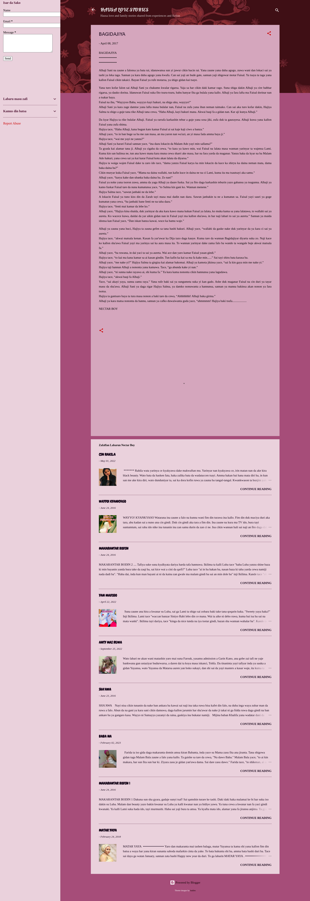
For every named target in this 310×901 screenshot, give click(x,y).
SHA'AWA (105, 689)
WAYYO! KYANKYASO (112, 501)
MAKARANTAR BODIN (113, 548)
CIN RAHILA (107, 454)
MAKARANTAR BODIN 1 (114, 783)
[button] (269, 34)
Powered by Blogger (185, 882)
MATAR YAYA (108, 830)
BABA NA (105, 736)
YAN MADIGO (108, 595)
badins (193, 890)
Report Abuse (12, 123)
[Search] (277, 11)
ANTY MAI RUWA (110, 642)
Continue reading (256, 489)
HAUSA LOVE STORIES (124, 10)
